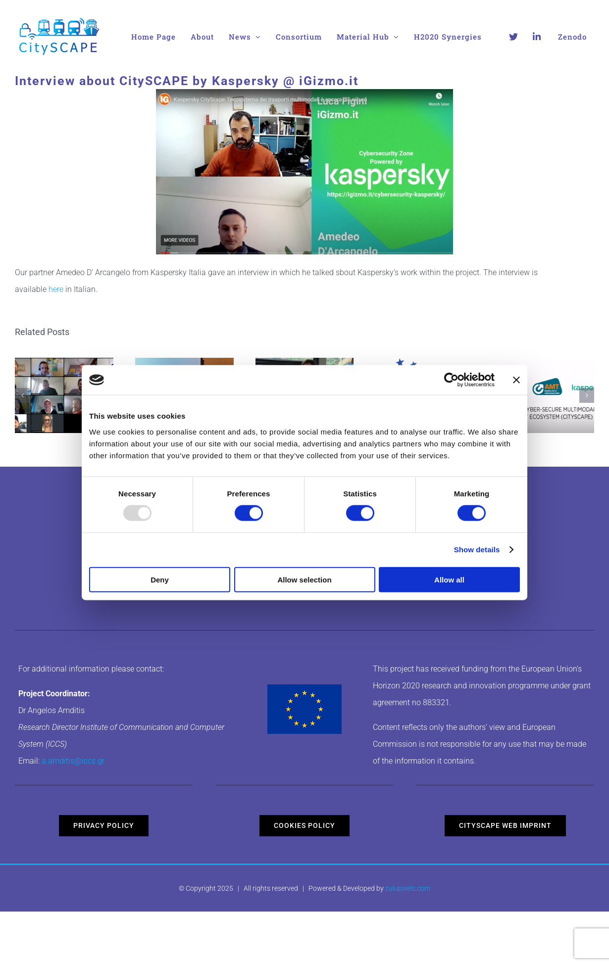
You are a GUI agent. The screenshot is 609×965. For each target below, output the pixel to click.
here (56, 289)
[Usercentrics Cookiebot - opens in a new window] (451, 380)
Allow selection (304, 579)
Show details (477, 549)
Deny (160, 579)
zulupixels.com (407, 888)
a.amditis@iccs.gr (73, 761)
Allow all (449, 579)
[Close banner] (516, 380)
